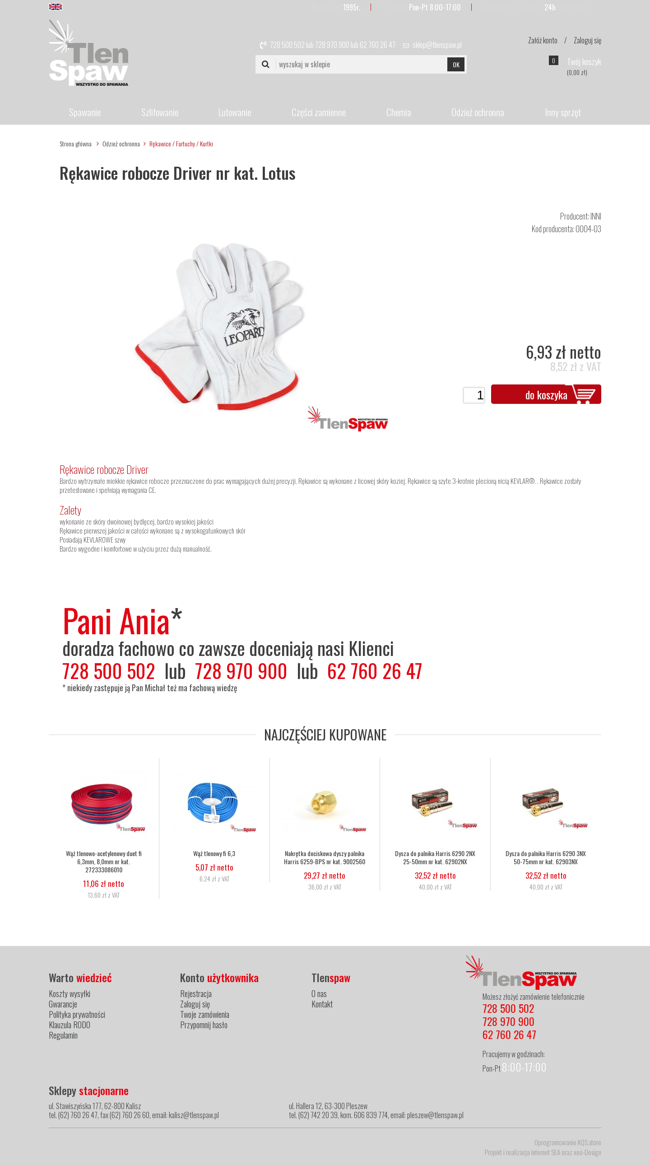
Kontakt (322, 1004)
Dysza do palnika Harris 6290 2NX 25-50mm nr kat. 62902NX (435, 857)
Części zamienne (319, 112)
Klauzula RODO (69, 1024)
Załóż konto (542, 40)
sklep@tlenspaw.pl (437, 44)
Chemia (398, 112)
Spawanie (85, 112)
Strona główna (76, 143)
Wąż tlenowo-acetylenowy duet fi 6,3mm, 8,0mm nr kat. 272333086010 (104, 861)
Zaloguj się (587, 40)
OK (456, 64)
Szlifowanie (159, 112)
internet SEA (545, 1152)
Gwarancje (63, 1004)
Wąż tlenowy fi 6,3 (214, 853)
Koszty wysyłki (69, 993)
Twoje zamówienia (204, 1014)
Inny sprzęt (563, 112)
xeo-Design (587, 1152)
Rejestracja (196, 993)
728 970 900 (332, 44)
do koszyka (546, 394)
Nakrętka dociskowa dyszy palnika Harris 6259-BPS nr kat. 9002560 (324, 857)
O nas (319, 993)
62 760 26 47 (377, 44)
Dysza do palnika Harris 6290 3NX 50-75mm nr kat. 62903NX (546, 857)
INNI (595, 216)
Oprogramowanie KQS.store (567, 1142)
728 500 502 (287, 44)
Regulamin (63, 1035)
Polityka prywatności (77, 1014)
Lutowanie (234, 112)
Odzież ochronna (477, 112)
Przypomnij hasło (204, 1024)
